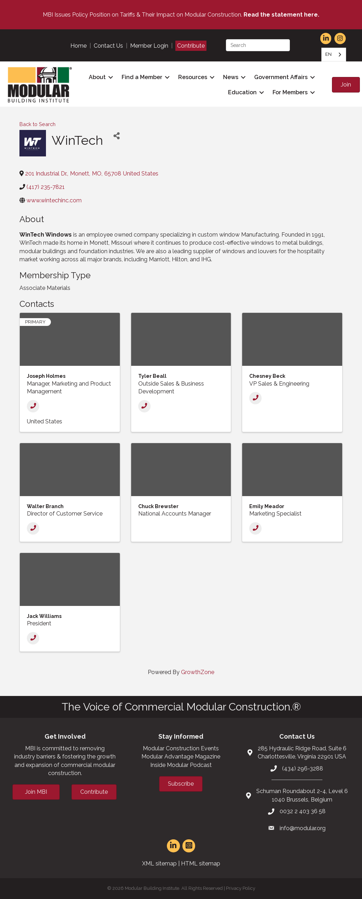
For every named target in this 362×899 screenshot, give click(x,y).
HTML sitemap (200, 863)
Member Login (149, 45)
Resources (192, 77)
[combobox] (333, 54)
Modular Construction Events (181, 748)
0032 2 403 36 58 (303, 811)
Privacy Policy (240, 888)
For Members (290, 92)
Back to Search (37, 124)
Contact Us (108, 45)
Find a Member (142, 77)
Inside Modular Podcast (181, 765)
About (97, 77)
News (230, 77)
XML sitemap (159, 863)
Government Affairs (281, 77)
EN (328, 54)
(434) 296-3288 (302, 768)
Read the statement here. (281, 14)
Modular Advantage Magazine (180, 756)
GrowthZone (197, 672)
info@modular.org (303, 828)
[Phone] (33, 406)
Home (78, 45)
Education (242, 92)
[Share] (116, 136)
